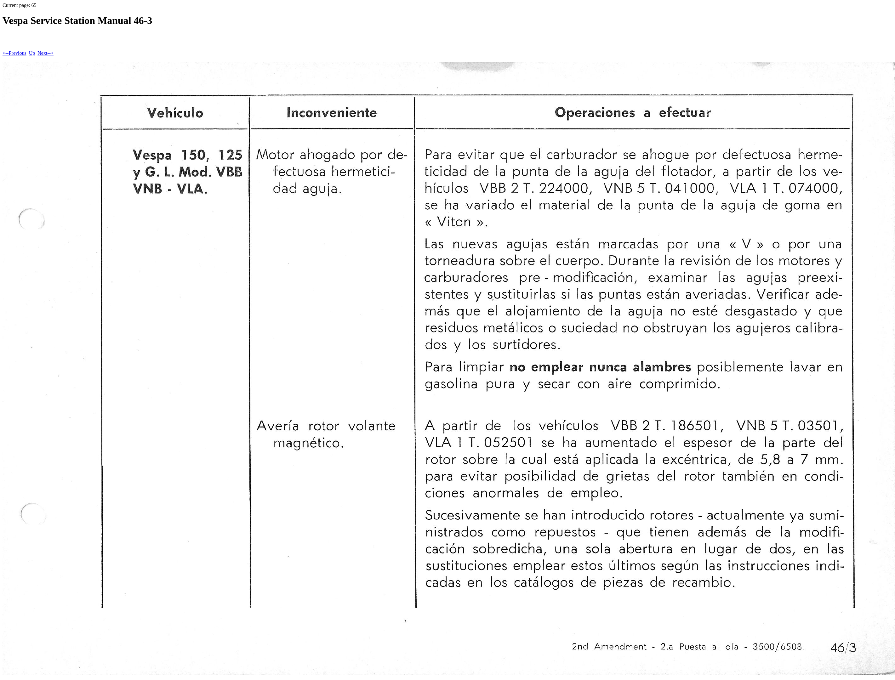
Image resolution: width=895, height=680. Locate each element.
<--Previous (14, 53)
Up (32, 53)
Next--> (45, 53)
